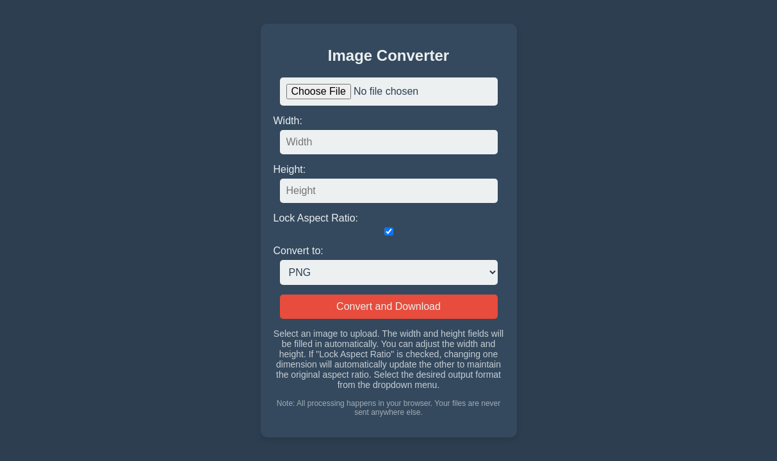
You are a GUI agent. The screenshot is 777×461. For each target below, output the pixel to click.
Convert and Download (388, 306)
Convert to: (298, 250)
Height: (290, 169)
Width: (288, 120)
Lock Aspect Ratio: (316, 218)
